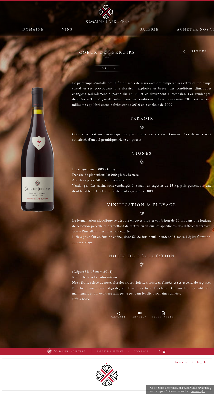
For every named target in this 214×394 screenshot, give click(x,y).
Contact (141, 351)
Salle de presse (110, 351)
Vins (67, 29)
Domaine (33, 29)
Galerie (149, 29)
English (201, 361)
